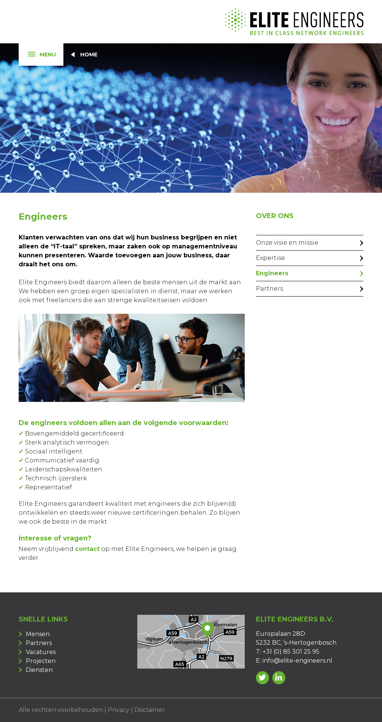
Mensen (38, 634)
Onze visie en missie (287, 242)
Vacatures (41, 652)
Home (88, 54)
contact (87, 548)
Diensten (39, 669)
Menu (37, 55)
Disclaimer (149, 709)
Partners (269, 288)
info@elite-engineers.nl (297, 660)
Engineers (272, 273)
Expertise (270, 257)
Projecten (41, 660)
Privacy (118, 709)
